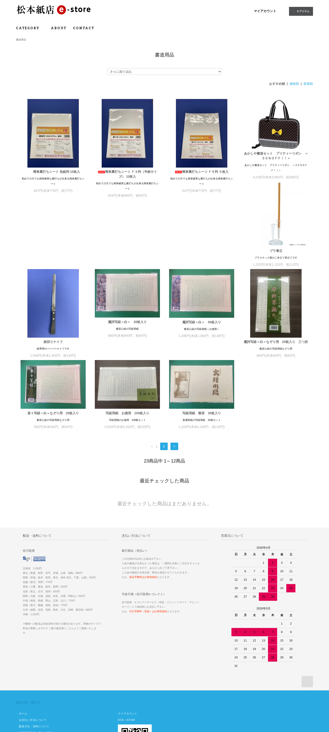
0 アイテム (300, 11)
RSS (121, 670)
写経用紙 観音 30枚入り (276, 344)
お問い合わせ (27, 696)
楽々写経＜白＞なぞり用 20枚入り (127, 344)
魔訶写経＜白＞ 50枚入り (276, 253)
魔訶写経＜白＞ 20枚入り (201, 252)
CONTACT (84, 28)
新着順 (308, 83)
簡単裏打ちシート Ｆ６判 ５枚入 (202, 172)
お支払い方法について (33, 670)
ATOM (131, 670)
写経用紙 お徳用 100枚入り (201, 344)
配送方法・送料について (34, 676)
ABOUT (59, 28)
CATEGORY (30, 28)
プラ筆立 (53, 269)
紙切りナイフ (127, 272)
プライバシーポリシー (33, 689)
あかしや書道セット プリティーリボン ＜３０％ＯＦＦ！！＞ (276, 156)
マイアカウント (265, 11)
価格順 (294, 83)
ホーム (23, 664)
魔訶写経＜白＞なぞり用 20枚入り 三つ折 (53, 363)
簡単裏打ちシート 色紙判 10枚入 (53, 172)
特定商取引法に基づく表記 (35, 683)
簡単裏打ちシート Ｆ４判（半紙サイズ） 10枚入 (127, 174)
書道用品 (21, 39)
